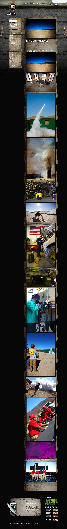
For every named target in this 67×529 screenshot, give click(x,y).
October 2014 (12, 53)
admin (34, 485)
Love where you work (13, 24)
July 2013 (11, 67)
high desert (47, 484)
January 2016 (12, 41)
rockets (50, 484)
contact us (43, 3)
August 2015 (12, 45)
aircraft (39, 484)
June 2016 (11, 37)
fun (44, 484)
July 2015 (11, 46)
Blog (34, 484)
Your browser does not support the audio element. (59, 1)
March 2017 (12, 35)
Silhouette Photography (13, 27)
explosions (42, 484)
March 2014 (12, 60)
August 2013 (12, 66)
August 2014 (12, 55)
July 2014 (11, 56)
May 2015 (11, 48)
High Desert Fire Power (37, 41)
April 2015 (11, 49)
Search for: (12, 19)
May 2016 (11, 38)
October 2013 (12, 64)
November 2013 (12, 63)
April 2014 (11, 59)
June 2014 (11, 57)
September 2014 (12, 54)
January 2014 (12, 61)
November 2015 (12, 43)
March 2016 (12, 40)
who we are (32, 3)
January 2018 (12, 34)
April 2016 (11, 39)
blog (38, 3)
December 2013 (12, 62)
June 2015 (11, 47)
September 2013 (12, 65)
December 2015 (12, 42)
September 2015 (12, 44)
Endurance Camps (13, 28)
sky (51, 484)
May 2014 (11, 58)
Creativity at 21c (12, 26)
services (26, 3)
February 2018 (12, 33)
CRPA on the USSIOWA (13, 25)
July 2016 (11, 36)
